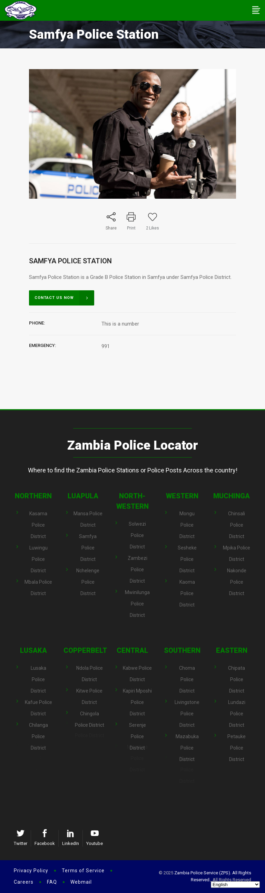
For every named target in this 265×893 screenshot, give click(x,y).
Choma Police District (187, 679)
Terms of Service (83, 870)
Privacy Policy (31, 870)
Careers (23, 882)
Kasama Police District (38, 525)
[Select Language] (235, 884)
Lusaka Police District (38, 679)
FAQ (52, 882)
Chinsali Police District (236, 525)
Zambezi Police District (137, 561)
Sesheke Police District (187, 551)
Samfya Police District (88, 539)
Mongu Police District (187, 525)
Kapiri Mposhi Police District (137, 694)
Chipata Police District (236, 679)
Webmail (81, 882)
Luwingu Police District (38, 550)
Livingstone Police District (187, 706)
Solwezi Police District (137, 535)
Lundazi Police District (236, 706)
